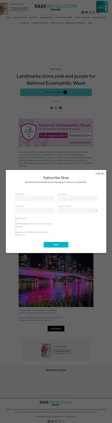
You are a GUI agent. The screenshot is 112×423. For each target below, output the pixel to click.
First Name (20, 194)
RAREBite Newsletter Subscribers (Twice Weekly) (33, 225)
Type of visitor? (65, 206)
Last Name (62, 194)
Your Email (19, 206)
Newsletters (20, 218)
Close (100, 174)
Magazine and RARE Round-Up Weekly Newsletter (32, 233)
